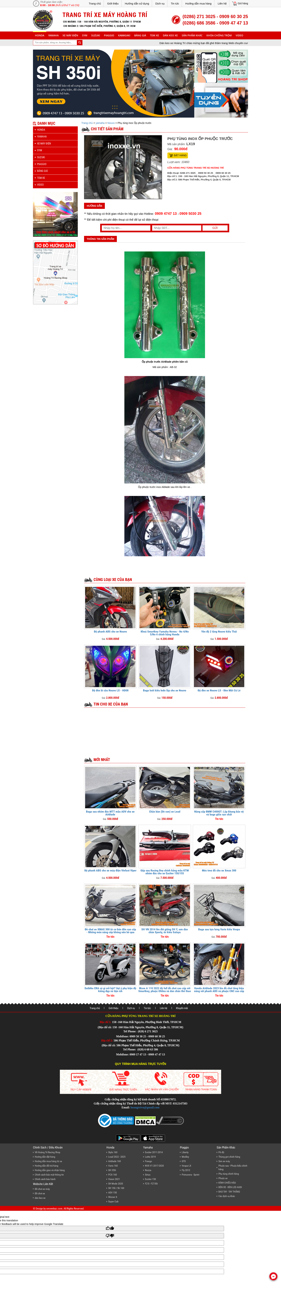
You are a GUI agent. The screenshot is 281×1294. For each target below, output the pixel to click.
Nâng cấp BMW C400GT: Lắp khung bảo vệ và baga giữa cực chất (219, 813)
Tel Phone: (130, 1031)
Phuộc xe (223, 1178)
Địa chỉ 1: (105, 1022)
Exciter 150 (150, 1179)
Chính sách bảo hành (45, 1179)
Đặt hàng (180, 155)
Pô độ (221, 1152)
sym (84, 35)
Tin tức (175, 3)
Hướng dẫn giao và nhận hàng (50, 1170)
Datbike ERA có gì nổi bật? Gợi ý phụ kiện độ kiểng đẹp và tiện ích (110, 990)
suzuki (95, 35)
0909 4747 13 (166, 213)
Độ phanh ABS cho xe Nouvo (110, 631)
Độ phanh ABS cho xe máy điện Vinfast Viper (110, 870)
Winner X (112, 1197)
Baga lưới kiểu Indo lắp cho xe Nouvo (164, 690)
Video (239, 35)
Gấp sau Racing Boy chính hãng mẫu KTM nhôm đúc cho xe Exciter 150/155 (164, 872)
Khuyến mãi (182, 1008)
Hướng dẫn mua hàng (198, 3)
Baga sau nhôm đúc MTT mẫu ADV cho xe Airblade (110, 813)
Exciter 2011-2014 (154, 1152)
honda (39, 35)
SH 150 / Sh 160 (116, 1188)
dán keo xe (170, 35)
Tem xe (154, 35)
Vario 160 (113, 1165)
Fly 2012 (186, 1170)
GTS (184, 1161)
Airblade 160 (114, 1161)
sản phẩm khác (192, 35)
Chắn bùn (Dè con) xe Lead (164, 811)
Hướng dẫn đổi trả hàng (46, 1165)
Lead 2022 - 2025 (116, 1156)
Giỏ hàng (243, 3)
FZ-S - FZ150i (151, 1183)
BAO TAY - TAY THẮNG (229, 1191)
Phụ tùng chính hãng (228, 1173)
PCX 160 (112, 1174)
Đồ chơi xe (40, 1193)
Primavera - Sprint (190, 1174)
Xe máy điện (70, 35)
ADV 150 (112, 1192)
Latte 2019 (150, 1156)
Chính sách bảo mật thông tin (49, 1174)
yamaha (53, 35)
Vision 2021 (114, 1179)
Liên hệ (222, 3)
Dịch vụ (160, 3)
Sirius (147, 1174)
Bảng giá (140, 35)
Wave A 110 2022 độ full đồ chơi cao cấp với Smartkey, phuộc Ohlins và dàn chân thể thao (164, 990)
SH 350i (112, 1170)
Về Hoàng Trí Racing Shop (47, 1152)
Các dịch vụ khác (226, 1196)
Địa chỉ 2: (107, 1040)
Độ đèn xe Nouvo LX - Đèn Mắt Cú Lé (219, 690)
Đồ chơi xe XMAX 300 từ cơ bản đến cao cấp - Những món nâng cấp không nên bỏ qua (110, 931)
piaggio (109, 35)
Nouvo (111, 123)
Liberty (185, 1152)
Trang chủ (95, 3)
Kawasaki (124, 35)
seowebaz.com (54, 1208)
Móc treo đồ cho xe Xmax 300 (219, 870)
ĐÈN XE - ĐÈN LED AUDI (230, 1187)
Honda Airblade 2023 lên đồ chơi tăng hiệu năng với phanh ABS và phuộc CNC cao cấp (219, 990)
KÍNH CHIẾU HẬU (227, 1182)
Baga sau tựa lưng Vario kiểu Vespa (219, 929)
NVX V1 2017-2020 (154, 1165)
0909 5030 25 (190, 213)
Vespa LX (186, 1165)
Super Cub (113, 1201)
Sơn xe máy (224, 1161)
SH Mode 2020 (115, 1183)
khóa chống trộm (219, 35)
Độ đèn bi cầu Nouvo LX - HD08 (110, 690)
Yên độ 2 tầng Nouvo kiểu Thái (219, 631)
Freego (148, 1161)
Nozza (148, 1170)
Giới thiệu (113, 3)
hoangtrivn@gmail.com (145, 1107)
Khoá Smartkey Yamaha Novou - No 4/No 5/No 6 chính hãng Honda (165, 633)
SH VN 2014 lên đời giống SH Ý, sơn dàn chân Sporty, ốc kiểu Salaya (164, 931)
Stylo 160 (112, 1152)
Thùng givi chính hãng (229, 1156)
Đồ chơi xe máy (42, 1189)
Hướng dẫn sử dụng (137, 3)
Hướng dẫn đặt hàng (45, 1156)
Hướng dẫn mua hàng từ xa (48, 1161)
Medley (185, 1156)
